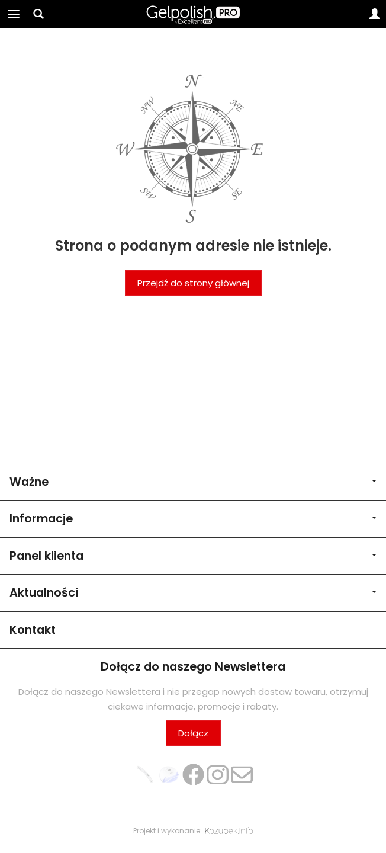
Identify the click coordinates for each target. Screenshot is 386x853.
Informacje (193, 519)
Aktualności (193, 593)
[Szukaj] (38, 14)
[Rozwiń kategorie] (13, 14)
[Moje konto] (375, 14)
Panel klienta (193, 556)
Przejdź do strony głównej (193, 283)
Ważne (193, 482)
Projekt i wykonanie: (193, 831)
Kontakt (32, 630)
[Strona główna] (193, 14)
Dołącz (193, 733)
